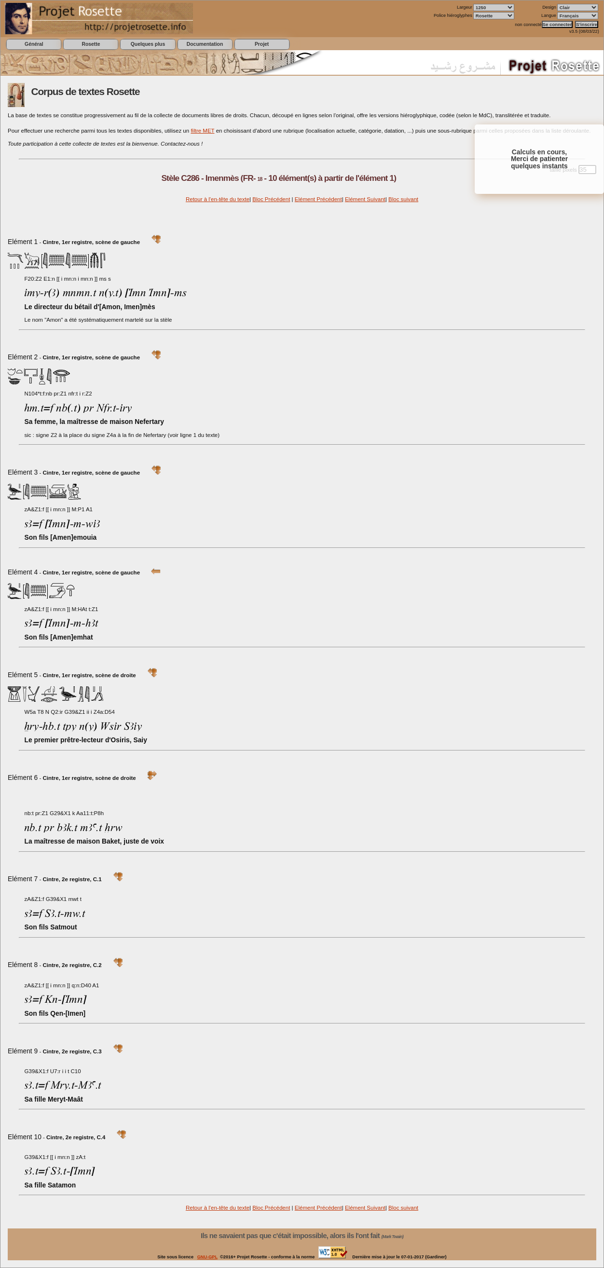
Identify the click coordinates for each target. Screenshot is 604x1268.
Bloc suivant (403, 199)
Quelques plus (148, 44)
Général (34, 44)
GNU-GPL (207, 1256)
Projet (262, 44)
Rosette (91, 44)
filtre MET (202, 131)
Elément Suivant (365, 199)
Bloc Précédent (271, 199)
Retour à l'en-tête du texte (217, 199)
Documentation (205, 44)
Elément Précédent (318, 199)
